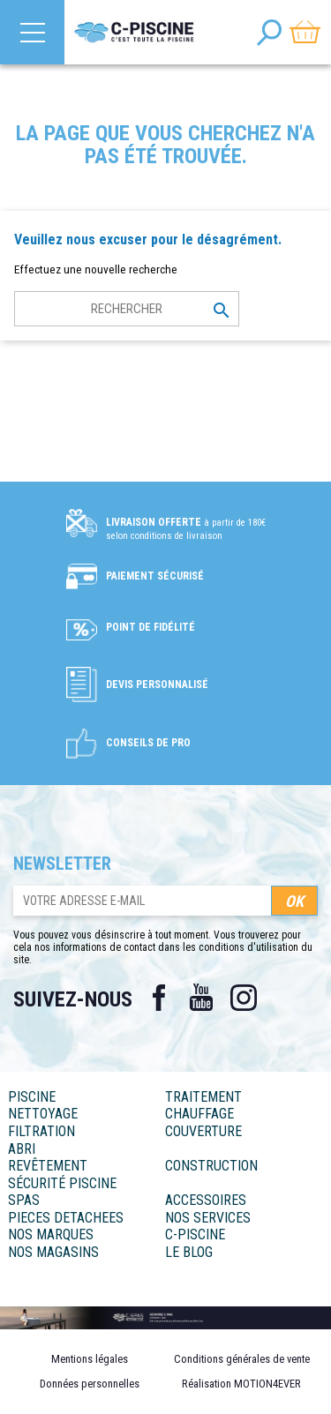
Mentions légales (89, 1358)
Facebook (159, 997)
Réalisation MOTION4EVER (241, 1383)
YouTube (201, 997)
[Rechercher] (126, 308)
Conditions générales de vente (242, 1358)
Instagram (243, 997)
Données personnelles (89, 1383)
